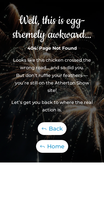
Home (55, 146)
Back (56, 128)
